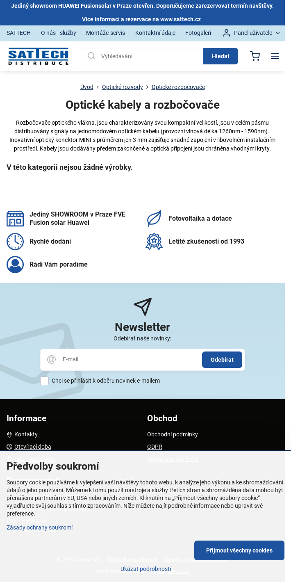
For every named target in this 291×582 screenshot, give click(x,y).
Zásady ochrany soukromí (40, 527)
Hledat (221, 56)
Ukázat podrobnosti (145, 569)
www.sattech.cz (180, 19)
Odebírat (222, 359)
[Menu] (275, 56)
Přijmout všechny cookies (239, 550)
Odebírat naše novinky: (142, 338)
